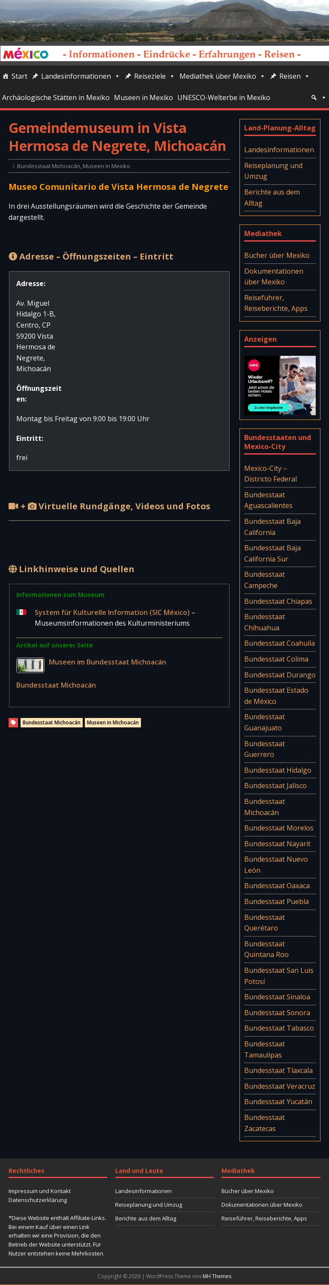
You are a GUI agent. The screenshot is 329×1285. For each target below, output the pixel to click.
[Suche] (318, 97)
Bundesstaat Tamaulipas (264, 1049)
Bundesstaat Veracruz (279, 1086)
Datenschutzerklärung (38, 1200)
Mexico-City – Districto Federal (270, 474)
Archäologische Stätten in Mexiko (56, 97)
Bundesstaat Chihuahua (264, 622)
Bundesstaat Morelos (279, 828)
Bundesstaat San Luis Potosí (279, 976)
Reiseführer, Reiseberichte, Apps (276, 303)
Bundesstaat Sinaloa (277, 996)
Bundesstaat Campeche (264, 580)
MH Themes (217, 1276)
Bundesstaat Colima (276, 659)
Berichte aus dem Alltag (272, 197)
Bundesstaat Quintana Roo (266, 949)
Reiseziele (154, 76)
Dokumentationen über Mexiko (273, 276)
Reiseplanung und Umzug (273, 171)
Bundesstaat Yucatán (278, 1101)
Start (19, 76)
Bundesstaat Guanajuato (264, 722)
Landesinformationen (80, 76)
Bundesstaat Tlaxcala (278, 1070)
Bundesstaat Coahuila (279, 643)
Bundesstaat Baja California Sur (272, 553)
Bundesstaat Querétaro (264, 923)
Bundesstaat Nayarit (277, 843)
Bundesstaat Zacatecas (264, 1123)
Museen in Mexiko (143, 97)
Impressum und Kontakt (40, 1191)
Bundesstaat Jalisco (275, 785)
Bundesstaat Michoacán (48, 166)
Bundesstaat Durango (280, 674)
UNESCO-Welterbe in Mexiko (223, 97)
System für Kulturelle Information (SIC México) (113, 612)
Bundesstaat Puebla (276, 901)
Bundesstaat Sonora (277, 1012)
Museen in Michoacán (113, 722)
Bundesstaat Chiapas (278, 601)
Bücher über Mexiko (277, 255)
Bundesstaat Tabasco (279, 1028)
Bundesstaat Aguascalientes (268, 500)
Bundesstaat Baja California (272, 527)
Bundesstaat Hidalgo (277, 770)
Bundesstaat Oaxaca (277, 885)
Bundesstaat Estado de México (276, 695)
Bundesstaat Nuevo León (276, 864)
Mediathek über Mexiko (222, 76)
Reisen (294, 76)
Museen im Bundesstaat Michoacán (107, 662)
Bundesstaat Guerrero (264, 749)
